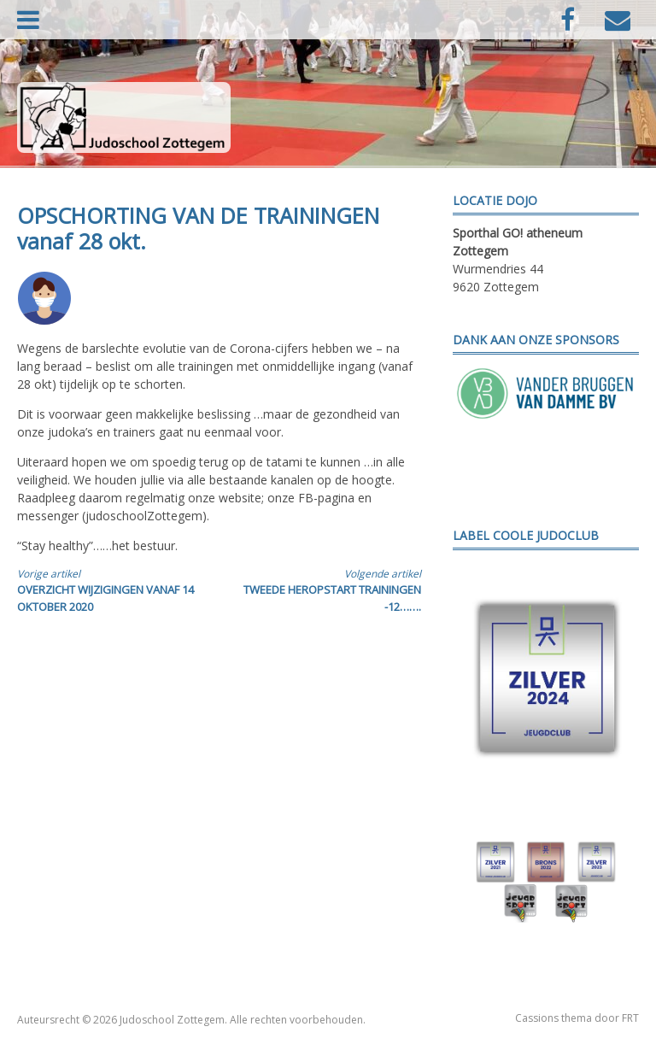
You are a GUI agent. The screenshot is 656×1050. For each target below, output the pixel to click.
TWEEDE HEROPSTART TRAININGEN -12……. (330, 590)
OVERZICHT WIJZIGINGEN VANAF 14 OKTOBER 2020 (108, 590)
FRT (630, 1018)
